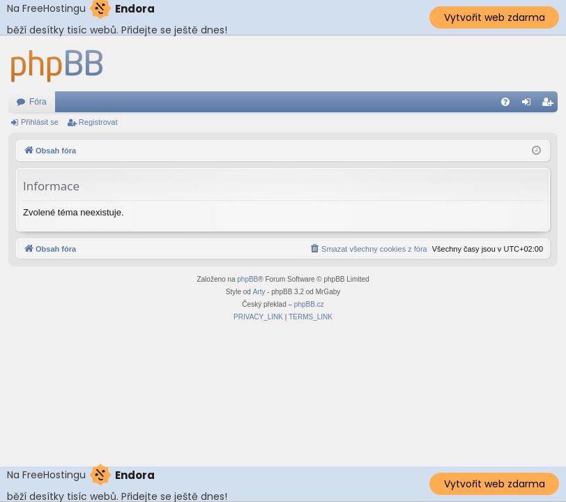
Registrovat (98, 122)
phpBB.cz (309, 304)
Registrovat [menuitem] (550, 104)
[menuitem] (505, 101)
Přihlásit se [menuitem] (529, 104)
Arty (259, 292)
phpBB (247, 279)
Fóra (38, 102)
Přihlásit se (40, 122)
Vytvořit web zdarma (494, 17)
